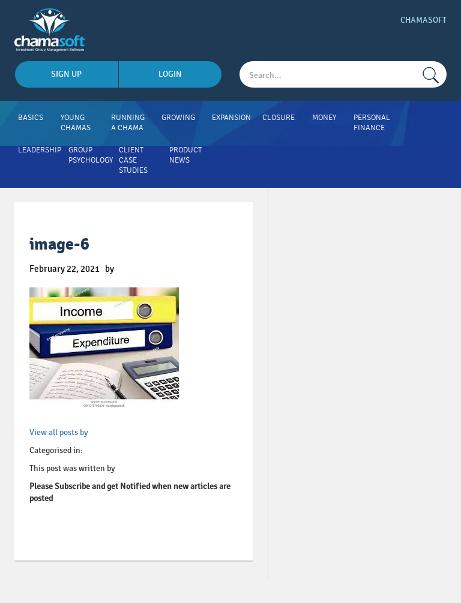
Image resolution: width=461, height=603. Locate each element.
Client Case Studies (133, 160)
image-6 (59, 244)
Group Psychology (90, 155)
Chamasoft (423, 20)
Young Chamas (76, 122)
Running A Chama (128, 122)
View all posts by (58, 432)
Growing (178, 117)
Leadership (39, 150)
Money (324, 117)
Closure (278, 117)
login (170, 74)
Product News (185, 155)
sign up (66, 74)
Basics (30, 117)
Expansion (231, 117)
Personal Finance (372, 122)
